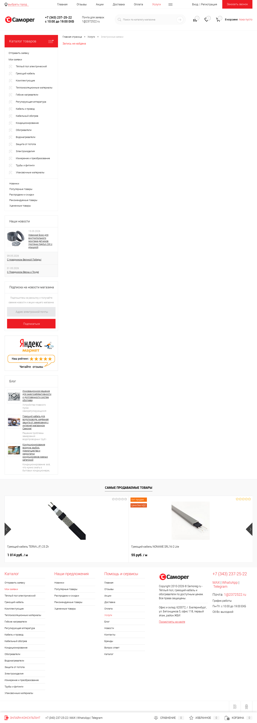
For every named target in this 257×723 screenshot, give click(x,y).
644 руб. (202, 555)
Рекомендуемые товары (23, 200)
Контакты (109, 634)
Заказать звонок (237, 4)
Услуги (156, 4)
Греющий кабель (14, 602)
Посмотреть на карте (172, 621)
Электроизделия (14, 673)
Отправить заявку (15, 582)
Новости (109, 628)
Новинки (14, 183)
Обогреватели (12, 654)
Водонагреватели (14, 660)
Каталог (108, 654)
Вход (195, 4)
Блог (12, 381)
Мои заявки (11, 589)
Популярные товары (20, 189)
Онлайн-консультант (22, 717)
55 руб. (77, 555)
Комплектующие (14, 608)
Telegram (220, 586)
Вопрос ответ (111, 647)
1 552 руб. (141, 555)
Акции (100, 4)
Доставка (119, 4)
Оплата (138, 4)
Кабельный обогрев (16, 641)
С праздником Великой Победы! (24, 259)
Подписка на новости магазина (31, 287)
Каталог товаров (31, 41)
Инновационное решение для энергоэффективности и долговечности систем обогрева (37, 396)
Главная (62, 4)
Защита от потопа (15, 667)
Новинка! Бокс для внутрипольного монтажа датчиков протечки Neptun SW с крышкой (40, 241)
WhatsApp (230, 582)
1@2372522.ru (235, 595)
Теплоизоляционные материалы (23, 615)
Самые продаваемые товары (128, 488)
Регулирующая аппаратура (20, 628)
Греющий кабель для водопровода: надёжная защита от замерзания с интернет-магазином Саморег (36, 422)
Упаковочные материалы (19, 693)
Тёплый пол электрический (20, 595)
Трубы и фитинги (14, 686)
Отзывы (82, 4)
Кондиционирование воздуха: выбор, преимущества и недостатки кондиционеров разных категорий (35, 452)
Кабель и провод (14, 634)
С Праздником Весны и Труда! (23, 272)
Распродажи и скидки (21, 194)
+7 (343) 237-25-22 (56, 717)
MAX (216, 582)
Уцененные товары (20, 205)
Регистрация (209, 4)
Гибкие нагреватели (16, 621)
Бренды (108, 641)
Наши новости (19, 221)
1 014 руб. (17, 555)
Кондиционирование (16, 647)
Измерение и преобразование (22, 680)
